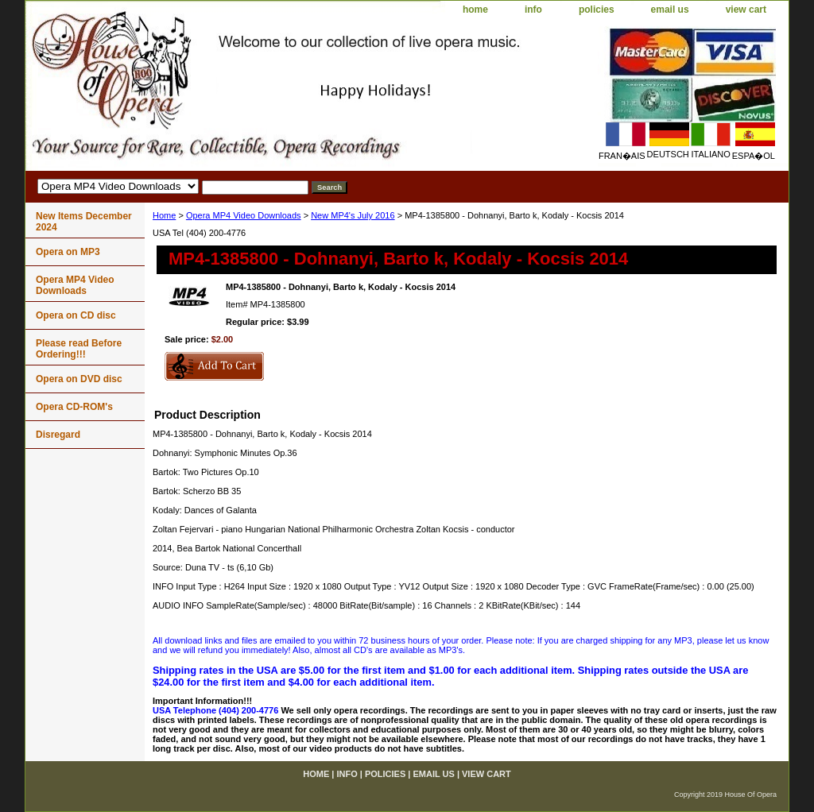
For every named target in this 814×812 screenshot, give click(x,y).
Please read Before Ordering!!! (79, 349)
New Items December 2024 (84, 222)
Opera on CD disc (76, 315)
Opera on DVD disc (79, 379)
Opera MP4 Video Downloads (243, 215)
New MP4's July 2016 (352, 215)
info (533, 9)
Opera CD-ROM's (74, 406)
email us (670, 9)
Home (164, 215)
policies (596, 9)
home (475, 9)
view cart (746, 9)
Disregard (58, 434)
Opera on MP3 (68, 251)
